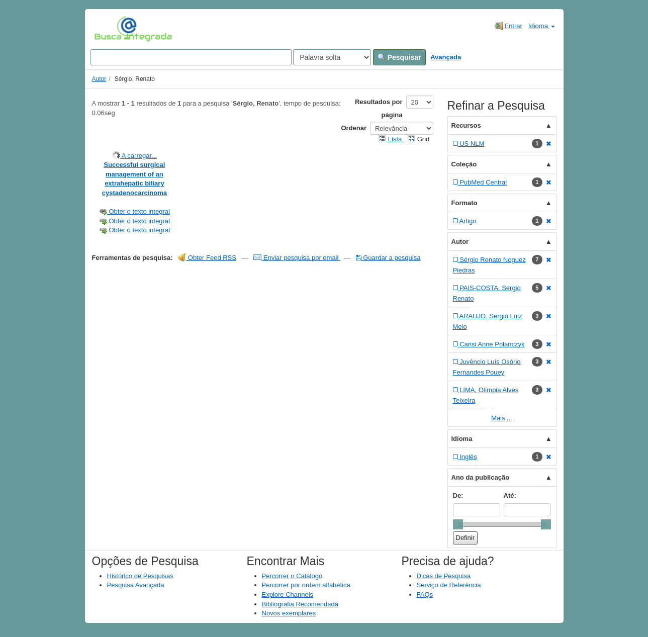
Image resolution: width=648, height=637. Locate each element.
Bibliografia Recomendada (300, 604)
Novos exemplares (289, 613)
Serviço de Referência (449, 585)
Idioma (541, 26)
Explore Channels (288, 594)
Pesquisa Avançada (135, 585)
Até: (510, 495)
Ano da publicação (480, 477)
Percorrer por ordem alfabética (306, 585)
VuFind (110, 28)
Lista (391, 139)
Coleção (464, 164)
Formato (464, 203)
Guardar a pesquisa (388, 257)
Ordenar (353, 128)
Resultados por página (379, 108)
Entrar (508, 26)
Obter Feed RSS (207, 257)
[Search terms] (191, 57)
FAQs (425, 594)
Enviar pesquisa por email (296, 257)
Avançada (445, 57)
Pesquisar (399, 57)
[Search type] (332, 57)
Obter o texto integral (134, 211)
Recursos (466, 125)
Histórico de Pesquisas (140, 576)
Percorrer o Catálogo (292, 576)
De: (458, 495)
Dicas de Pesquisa (444, 576)
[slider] (458, 524)
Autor (99, 78)
